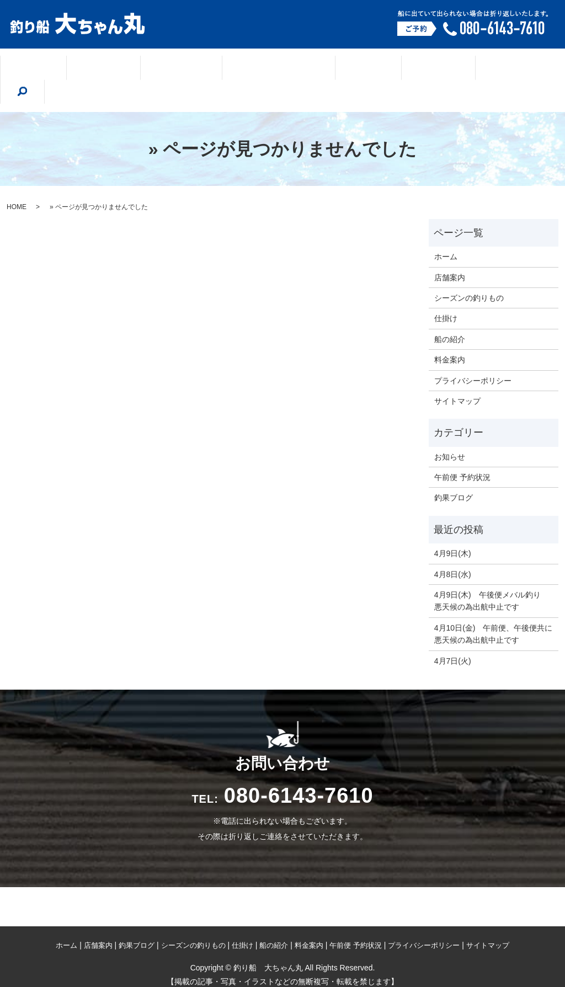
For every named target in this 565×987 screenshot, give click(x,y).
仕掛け (341, 68)
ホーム (57, 68)
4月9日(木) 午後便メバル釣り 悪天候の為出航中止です (491, 575)
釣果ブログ (179, 68)
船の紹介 (398, 68)
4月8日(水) (452, 549)
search (511, 67)
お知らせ (449, 432)
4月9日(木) (452, 528)
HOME (16, 182)
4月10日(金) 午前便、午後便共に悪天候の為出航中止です (493, 609)
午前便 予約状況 (462, 452)
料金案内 (459, 68)
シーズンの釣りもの (264, 68)
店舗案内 (114, 68)
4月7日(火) (452, 636)
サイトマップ (457, 376)
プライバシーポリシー (472, 355)
